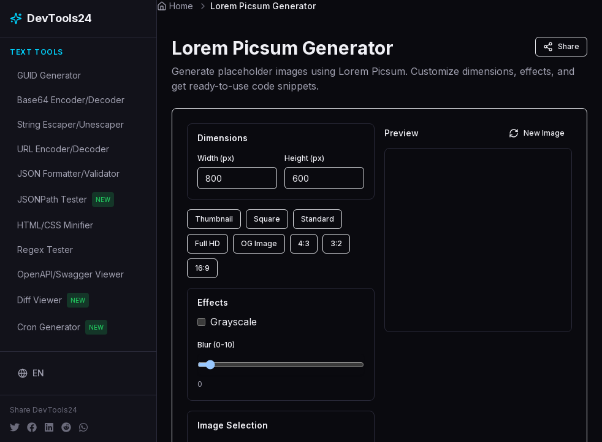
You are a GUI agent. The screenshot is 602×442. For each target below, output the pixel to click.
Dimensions (222, 138)
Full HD (207, 243)
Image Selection (232, 425)
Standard (317, 218)
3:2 (336, 243)
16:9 (202, 268)
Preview (401, 133)
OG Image (259, 243)
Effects (212, 302)
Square (267, 218)
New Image (537, 133)
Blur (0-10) (216, 344)
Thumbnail (214, 218)
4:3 (304, 243)
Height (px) (304, 158)
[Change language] (31, 373)
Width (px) (215, 158)
